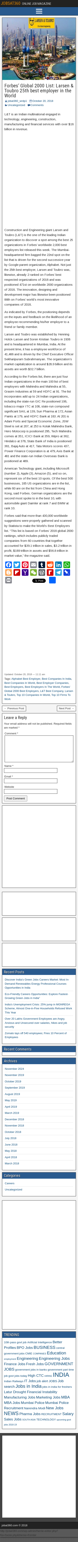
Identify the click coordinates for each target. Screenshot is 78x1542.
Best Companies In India (56, 678)
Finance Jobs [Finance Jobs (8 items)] (14, 1369)
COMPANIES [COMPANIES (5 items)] (39, 1358)
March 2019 (12, 1117)
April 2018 (11, 1162)
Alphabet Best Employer (25, 678)
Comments (37, 105)
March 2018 (12, 1168)
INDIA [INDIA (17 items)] (61, 1379)
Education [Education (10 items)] (56, 1357)
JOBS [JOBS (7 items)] (53, 1386)
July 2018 (10, 1143)
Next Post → (66, 708)
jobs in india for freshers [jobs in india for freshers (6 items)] (57, 1391)
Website (9, 791)
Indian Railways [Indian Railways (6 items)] (14, 1386)
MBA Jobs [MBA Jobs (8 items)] (12, 1408)
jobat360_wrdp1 (17, 100)
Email (8, 781)
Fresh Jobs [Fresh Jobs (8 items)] (35, 1369)
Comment (11, 733)
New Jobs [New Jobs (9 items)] (54, 1413)
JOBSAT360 (10, 3)
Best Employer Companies (52, 682)
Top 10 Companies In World (33, 694)
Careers (9, 1188)
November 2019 (14, 1080)
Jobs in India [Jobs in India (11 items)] (28, 1391)
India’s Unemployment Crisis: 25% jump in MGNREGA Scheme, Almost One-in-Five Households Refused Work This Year (38, 1013)
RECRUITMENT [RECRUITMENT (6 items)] (51, 1419)
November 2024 (14, 1073)
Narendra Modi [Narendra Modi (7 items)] (34, 1413)
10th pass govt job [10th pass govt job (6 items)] (15, 1347)
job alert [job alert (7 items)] (42, 1386)
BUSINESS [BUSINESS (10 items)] (45, 1352)
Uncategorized (16, 105)
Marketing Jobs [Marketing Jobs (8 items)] (48, 1402)
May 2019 (11, 1105)
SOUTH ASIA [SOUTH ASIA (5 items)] (29, 1424)
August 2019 (12, 1099)
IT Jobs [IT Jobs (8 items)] (30, 1386)
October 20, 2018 (42, 100)
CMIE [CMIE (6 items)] (28, 1358)
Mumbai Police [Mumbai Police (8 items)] (32, 1408)
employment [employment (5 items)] (10, 1364)
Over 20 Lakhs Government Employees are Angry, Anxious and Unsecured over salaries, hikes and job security (36, 1027)
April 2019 (11, 1111)
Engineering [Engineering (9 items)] (27, 1363)
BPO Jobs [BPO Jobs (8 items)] (25, 1352)
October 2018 (13, 1136)
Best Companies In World (19, 682)
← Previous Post (14, 708)
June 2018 (11, 1149)
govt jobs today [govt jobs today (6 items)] (17, 1380)
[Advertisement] (39, 177)
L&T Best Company (51, 691)
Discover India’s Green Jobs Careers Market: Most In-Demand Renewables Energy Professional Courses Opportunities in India (37, 988)
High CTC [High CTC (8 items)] (36, 1380)
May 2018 (11, 1155)
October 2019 (13, 1086)
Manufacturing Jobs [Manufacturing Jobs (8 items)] (19, 1402)
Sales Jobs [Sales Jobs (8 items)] (12, 1424)
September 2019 (15, 1092)
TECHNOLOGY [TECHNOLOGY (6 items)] (46, 1424)
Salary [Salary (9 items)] (67, 1419)
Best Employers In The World (42, 686)
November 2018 (14, 1130)
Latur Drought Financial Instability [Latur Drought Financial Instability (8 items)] (30, 1397)
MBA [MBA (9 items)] (65, 1402)
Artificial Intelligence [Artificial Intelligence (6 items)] (39, 1347)
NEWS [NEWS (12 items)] (11, 1418)
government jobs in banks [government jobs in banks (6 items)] (31, 1374)
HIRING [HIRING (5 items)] (48, 1381)
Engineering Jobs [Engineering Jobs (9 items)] (54, 1363)
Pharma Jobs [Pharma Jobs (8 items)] (30, 1419)
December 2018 (14, 1124)
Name (8, 770)
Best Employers (13, 686)
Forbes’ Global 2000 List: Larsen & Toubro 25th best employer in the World (38, 91)
